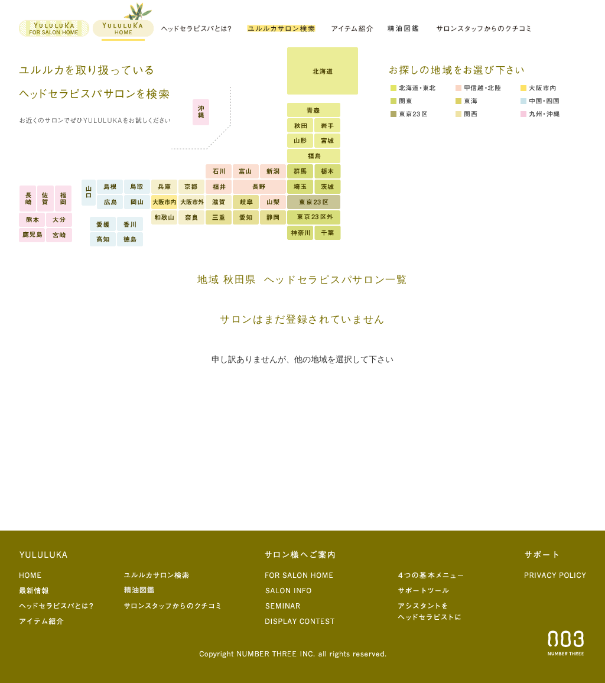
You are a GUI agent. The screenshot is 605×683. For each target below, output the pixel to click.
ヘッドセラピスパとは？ (197, 28)
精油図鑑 (405, 28)
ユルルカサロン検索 (175, 574)
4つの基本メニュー (435, 574)
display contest (305, 620)
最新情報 (70, 589)
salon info (305, 589)
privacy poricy (555, 574)
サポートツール (435, 589)
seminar (305, 605)
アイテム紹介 (352, 28)
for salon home (305, 574)
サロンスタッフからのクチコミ (484, 28)
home (70, 574)
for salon (55, 28)
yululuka (122, 22)
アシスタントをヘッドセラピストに (435, 612)
